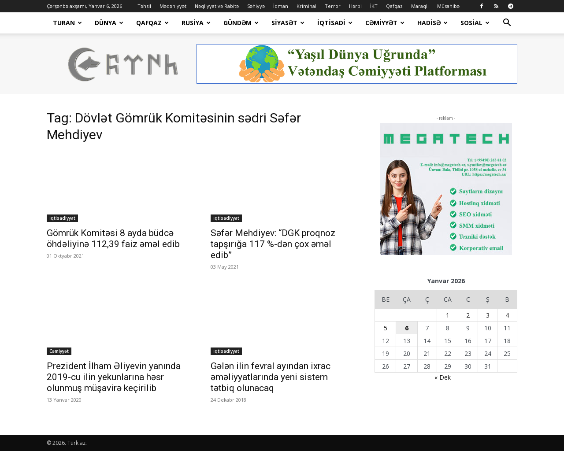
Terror (333, 6)
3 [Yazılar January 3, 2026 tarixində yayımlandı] (488, 315)
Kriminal (306, 6)
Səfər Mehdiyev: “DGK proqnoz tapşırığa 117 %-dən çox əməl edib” (273, 244)
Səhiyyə (256, 6)
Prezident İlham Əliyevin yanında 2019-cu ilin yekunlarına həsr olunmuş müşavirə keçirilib (114, 377)
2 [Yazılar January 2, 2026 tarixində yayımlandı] (468, 315)
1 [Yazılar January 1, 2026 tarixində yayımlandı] (447, 315)
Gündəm (241, 22)
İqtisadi (334, 22)
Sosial (475, 22)
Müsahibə (448, 6)
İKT (374, 6)
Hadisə (432, 22)
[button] (506, 23)
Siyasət (287, 22)
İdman (280, 6)
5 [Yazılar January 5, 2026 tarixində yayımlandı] (385, 328)
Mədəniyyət (173, 6)
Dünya (109, 22)
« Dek (442, 377)
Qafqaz (394, 6)
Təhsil (144, 6)
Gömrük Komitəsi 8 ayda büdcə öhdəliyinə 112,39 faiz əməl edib (113, 238)
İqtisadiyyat (62, 218)
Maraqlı (420, 6)
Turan (67, 22)
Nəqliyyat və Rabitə (217, 6)
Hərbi (355, 6)
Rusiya (196, 22)
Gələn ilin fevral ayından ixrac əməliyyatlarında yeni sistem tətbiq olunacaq (270, 377)
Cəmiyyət (384, 22)
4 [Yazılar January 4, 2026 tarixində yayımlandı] (507, 315)
